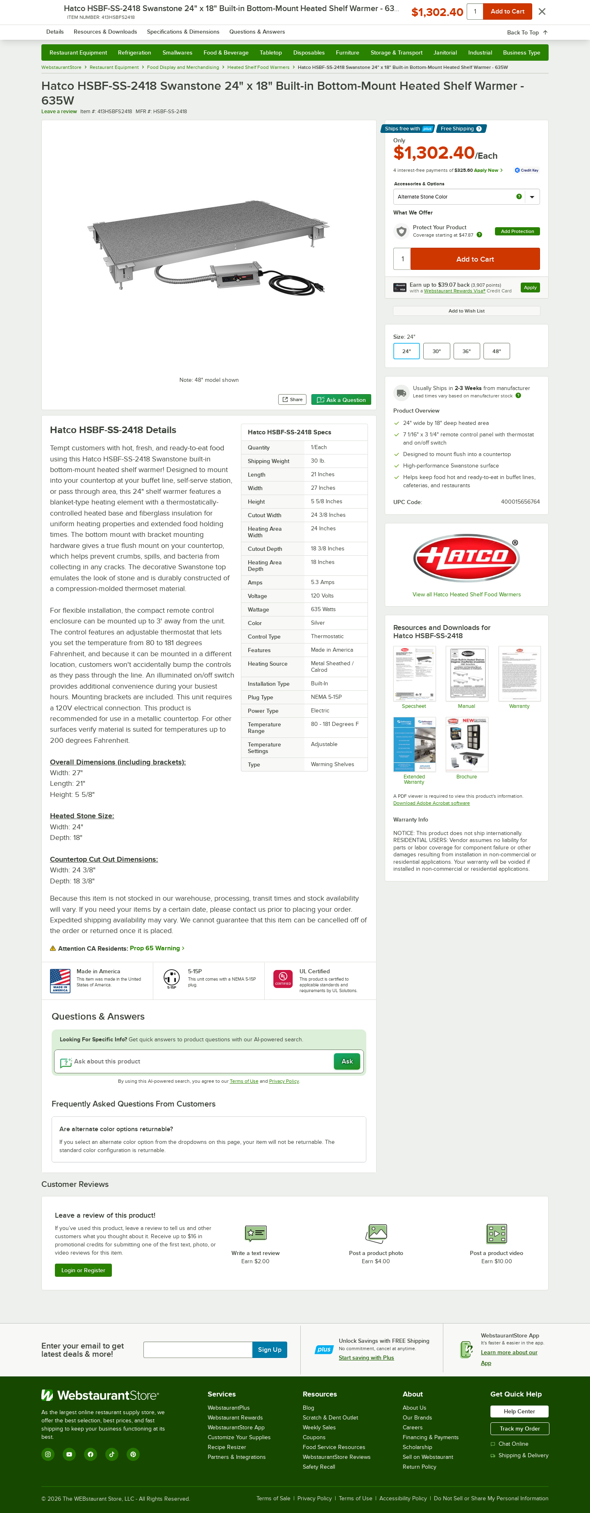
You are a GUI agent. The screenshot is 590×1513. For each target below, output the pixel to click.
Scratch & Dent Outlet (330, 1418)
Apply (532, 288)
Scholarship (417, 1447)
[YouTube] (69, 1454)
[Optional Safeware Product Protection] (414, 751)
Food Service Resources (334, 1447)
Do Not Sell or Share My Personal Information (491, 1499)
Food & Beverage (226, 52)
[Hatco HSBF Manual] (466, 677)
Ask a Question (341, 400)
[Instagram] (47, 1454)
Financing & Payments (431, 1437)
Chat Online (509, 1444)
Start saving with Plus (366, 1357)
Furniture (347, 52)
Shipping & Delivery (519, 1455)
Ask (347, 1061)
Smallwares (178, 52)
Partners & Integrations (237, 1457)
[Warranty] (519, 677)
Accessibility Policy (403, 1499)
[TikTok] (111, 1454)
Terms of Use (244, 1081)
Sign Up (269, 1349)
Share (292, 399)
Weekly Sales (319, 1427)
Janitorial (445, 52)
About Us (415, 1408)
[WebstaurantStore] (108, 1395)
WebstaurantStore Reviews (337, 1457)
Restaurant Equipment (78, 52)
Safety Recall (319, 1467)
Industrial (480, 52)
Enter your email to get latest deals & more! (82, 1350)
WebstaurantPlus (229, 1408)
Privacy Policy (284, 1081)
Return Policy (419, 1467)
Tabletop (271, 52)
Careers (413, 1427)
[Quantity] (402, 259)
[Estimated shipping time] (518, 395)
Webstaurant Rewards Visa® (455, 291)
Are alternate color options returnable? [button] (116, 1129)
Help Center (519, 1411)
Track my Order (520, 1428)
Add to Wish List (467, 311)
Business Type (521, 52)
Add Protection (517, 231)
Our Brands (417, 1418)
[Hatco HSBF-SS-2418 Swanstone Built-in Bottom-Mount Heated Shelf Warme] (414, 677)
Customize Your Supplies (239, 1437)
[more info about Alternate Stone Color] (519, 197)
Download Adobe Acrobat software (431, 803)
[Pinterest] (133, 1454)
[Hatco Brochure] (466, 751)
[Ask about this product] (208, 1061)
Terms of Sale (273, 1499)
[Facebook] (90, 1454)
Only (399, 140)
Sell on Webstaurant (428, 1457)
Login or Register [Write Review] (83, 1270)
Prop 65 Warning (155, 948)
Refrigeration (134, 52)
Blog (308, 1408)
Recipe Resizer (227, 1447)
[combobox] (284, 29)
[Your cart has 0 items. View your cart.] (536, 29)
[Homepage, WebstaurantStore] (110, 29)
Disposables (309, 52)
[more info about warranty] (479, 235)
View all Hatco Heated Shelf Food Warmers (467, 594)
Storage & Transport (396, 52)
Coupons (314, 1437)
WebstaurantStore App (236, 1427)
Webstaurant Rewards (235, 1418)
